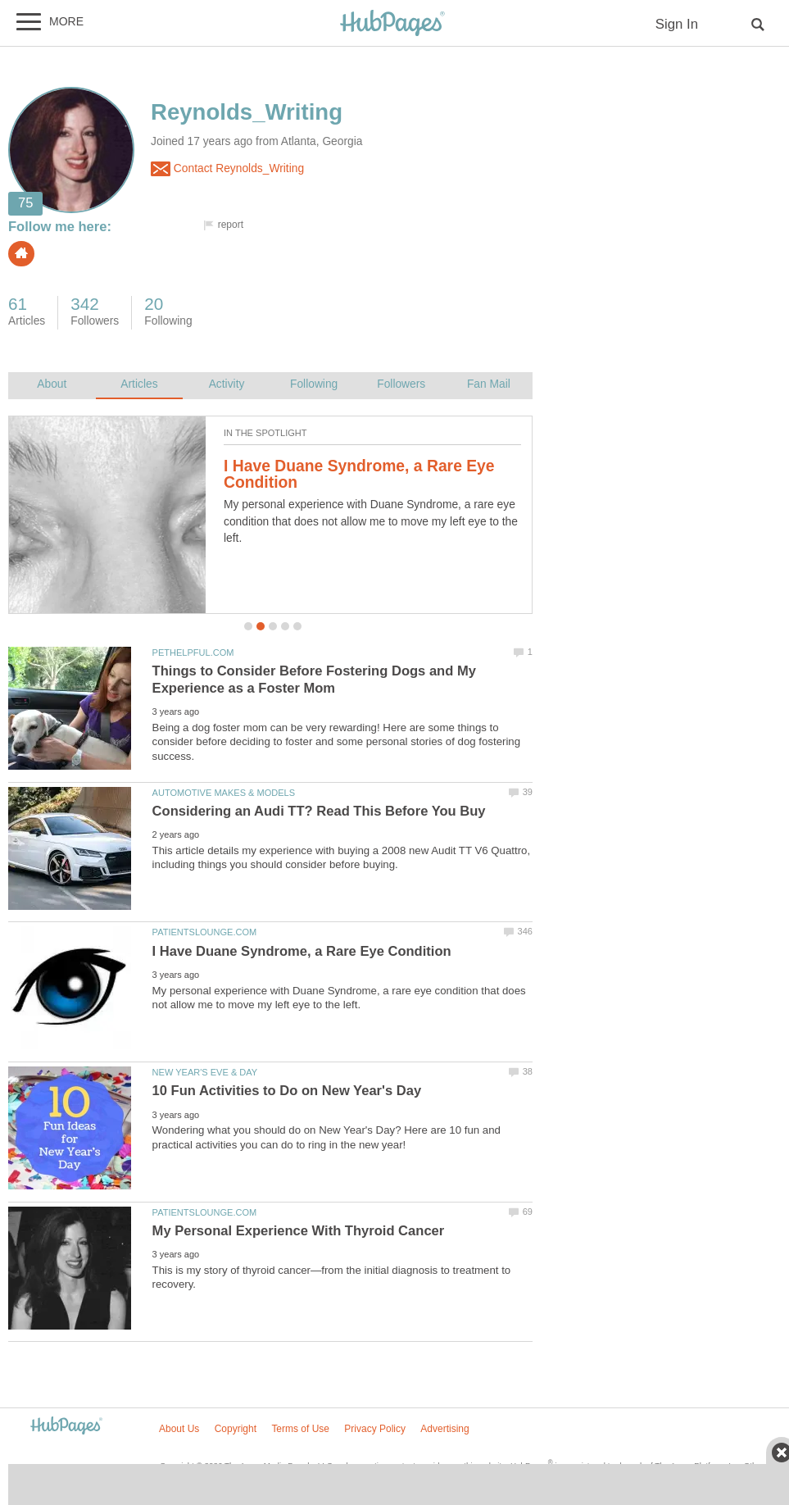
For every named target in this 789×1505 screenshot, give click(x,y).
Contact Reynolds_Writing (227, 169)
